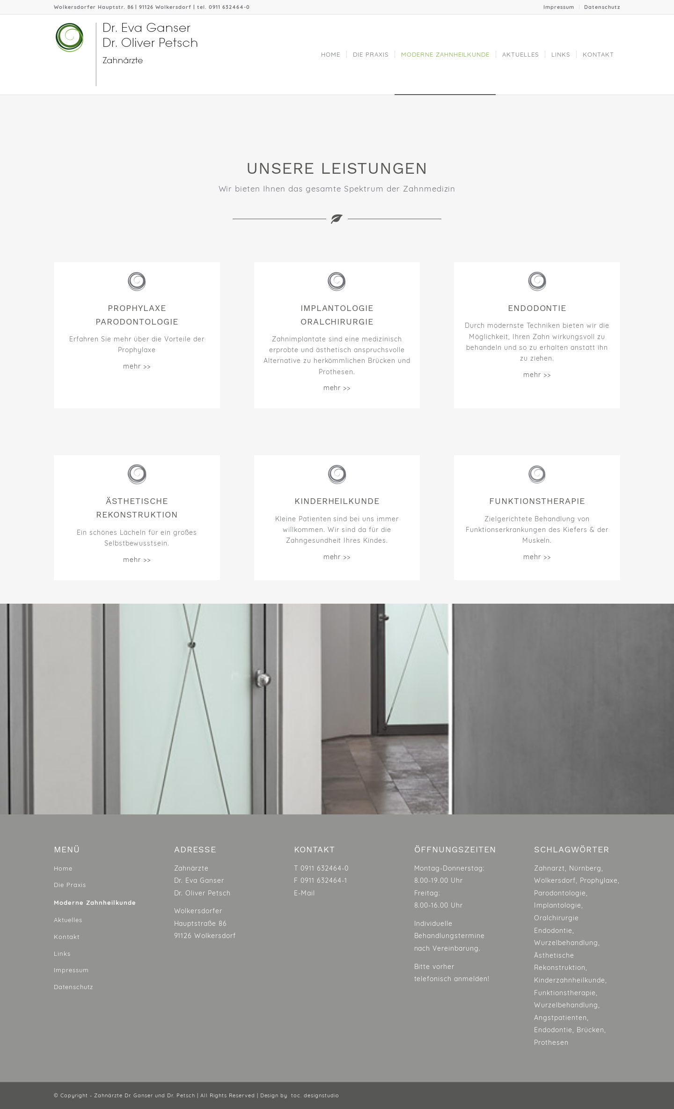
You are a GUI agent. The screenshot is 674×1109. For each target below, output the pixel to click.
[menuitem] (559, 7)
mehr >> (137, 366)
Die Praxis (70, 884)
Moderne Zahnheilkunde (95, 902)
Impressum (558, 7)
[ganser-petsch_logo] (147, 55)
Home (63, 868)
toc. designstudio (315, 1095)
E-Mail (304, 893)
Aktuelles (68, 920)
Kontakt (67, 936)
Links (62, 953)
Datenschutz (602, 7)
